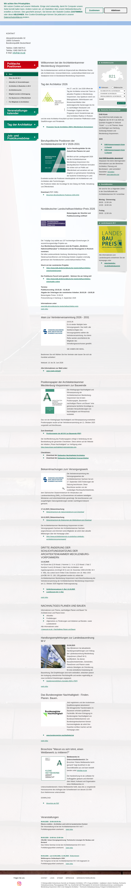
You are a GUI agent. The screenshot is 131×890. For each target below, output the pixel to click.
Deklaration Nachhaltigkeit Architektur (71, 455)
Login (52, 878)
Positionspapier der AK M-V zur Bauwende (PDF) (63, 433)
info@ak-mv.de (19, 53)
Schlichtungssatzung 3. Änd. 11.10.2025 (60, 589)
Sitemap (60, 878)
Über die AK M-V (15, 78)
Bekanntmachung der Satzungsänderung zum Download (65, 512)
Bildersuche (118, 87)
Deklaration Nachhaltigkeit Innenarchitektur (73, 458)
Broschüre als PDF (52, 803)
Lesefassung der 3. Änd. (55, 592)
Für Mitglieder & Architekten (19, 102)
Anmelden (111, 172)
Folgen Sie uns (19, 881)
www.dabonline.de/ (113, 174)
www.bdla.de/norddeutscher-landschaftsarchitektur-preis (59, 306)
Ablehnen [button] (115, 10)
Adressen (104, 87)
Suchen (122, 103)
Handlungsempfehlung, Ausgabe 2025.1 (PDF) (62, 681)
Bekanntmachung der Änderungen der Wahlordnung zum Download (69, 520)
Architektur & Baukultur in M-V (20, 86)
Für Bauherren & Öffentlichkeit (20, 98)
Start (10, 74)
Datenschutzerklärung (13, 17)
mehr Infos (44, 309)
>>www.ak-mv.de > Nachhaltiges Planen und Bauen (58, 629)
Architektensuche (15, 90)
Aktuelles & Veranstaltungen (19, 82)
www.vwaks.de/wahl (53, 371)
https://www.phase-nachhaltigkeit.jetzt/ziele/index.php (58, 447)
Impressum (70, 878)
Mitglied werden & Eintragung (19, 94)
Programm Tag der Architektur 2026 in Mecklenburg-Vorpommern (69, 127)
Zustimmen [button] (94, 10)
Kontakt (44, 878)
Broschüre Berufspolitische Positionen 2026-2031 (62, 195)
